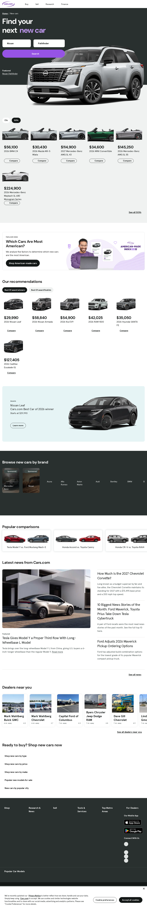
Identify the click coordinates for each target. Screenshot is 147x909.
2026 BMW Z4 (11, 151)
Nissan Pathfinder (10, 73)
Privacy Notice (35, 896)
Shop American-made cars (23, 263)
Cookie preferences (105, 900)
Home (5, 13)
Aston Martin (80, 483)
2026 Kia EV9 (67, 321)
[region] (73, 897)
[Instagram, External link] (126, 856)
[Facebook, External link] (126, 848)
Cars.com (24, 898)
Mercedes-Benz (9, 487)
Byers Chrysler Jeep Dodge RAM (95, 716)
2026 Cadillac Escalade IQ (11, 365)
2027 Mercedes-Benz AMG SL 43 (71, 153)
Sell (36, 4)
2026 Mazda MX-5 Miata (41, 153)
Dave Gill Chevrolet (120, 718)
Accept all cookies (130, 900)
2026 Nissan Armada (42, 321)
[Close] (144, 888)
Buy (26, 4)
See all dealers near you (129, 732)
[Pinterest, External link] (126, 860)
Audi (98, 481)
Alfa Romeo (64, 483)
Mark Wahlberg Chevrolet (41, 718)
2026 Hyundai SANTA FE (127, 323)
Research (50, 4)
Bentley (113, 481)
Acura (49, 481)
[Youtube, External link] (126, 852)
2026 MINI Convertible (100, 151)
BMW (129, 481)
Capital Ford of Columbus (68, 718)
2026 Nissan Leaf (12, 321)
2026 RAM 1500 (96, 321)
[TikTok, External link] (126, 844)
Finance (64, 4)
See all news (137, 674)
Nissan (31, 486)
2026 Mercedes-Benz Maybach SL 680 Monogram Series (15, 196)
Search (33, 53)
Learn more (18, 425)
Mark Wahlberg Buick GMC (14, 718)
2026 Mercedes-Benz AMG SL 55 (128, 153)
